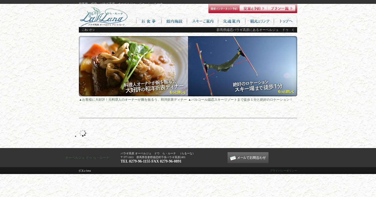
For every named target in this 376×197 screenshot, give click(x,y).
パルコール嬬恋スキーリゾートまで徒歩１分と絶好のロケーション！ (242, 100)
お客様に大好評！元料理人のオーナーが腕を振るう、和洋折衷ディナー (134, 100)
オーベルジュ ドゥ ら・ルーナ (87, 158)
